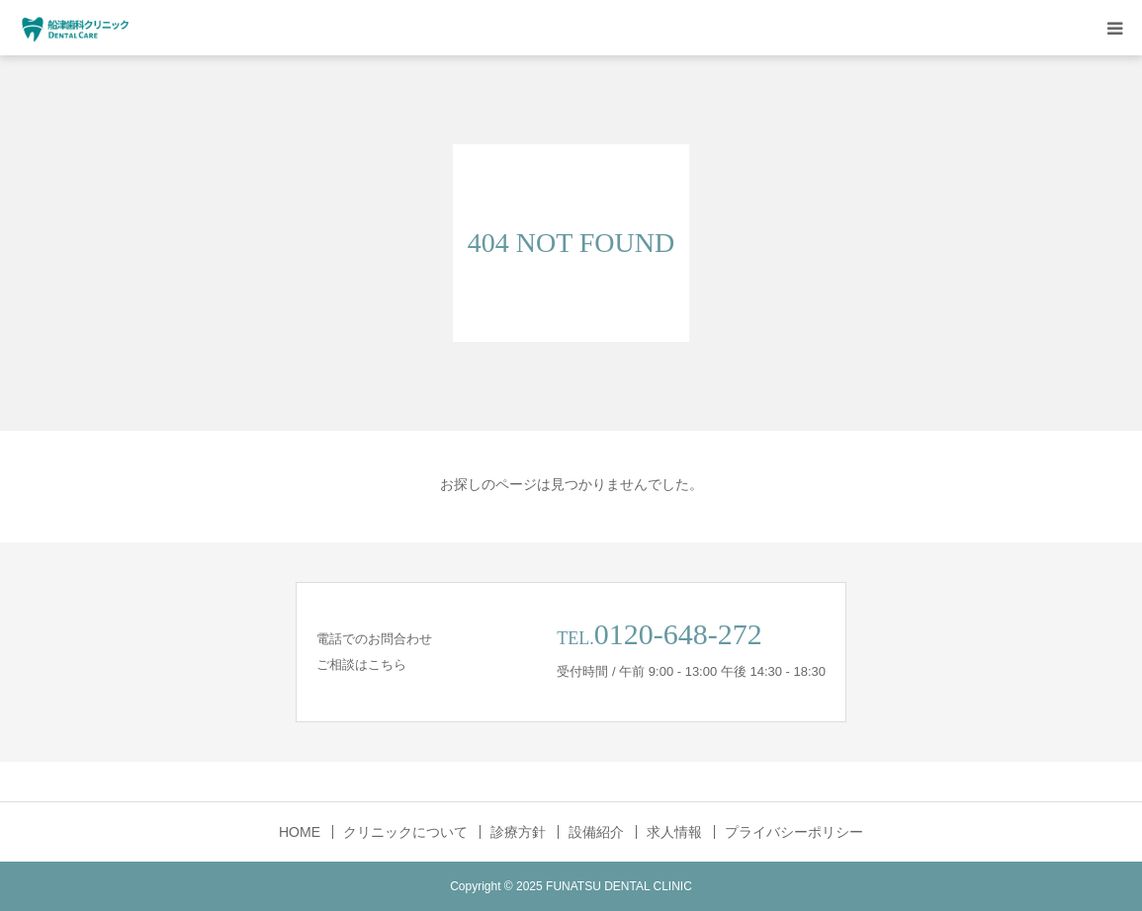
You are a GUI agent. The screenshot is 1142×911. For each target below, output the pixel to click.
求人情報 (674, 832)
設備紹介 (596, 832)
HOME (299, 832)
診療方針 (518, 832)
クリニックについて (405, 832)
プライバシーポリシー (794, 832)
